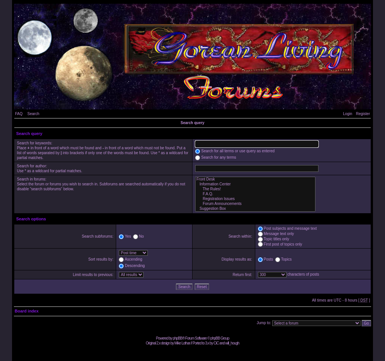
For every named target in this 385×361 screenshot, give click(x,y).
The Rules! (255, 189)
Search (33, 114)
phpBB (177, 338)
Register (363, 114)
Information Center (255, 184)
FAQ (19, 114)
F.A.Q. (255, 194)
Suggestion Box (255, 208)
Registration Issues (255, 199)
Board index (27, 311)
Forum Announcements (255, 204)
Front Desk (255, 179)
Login (347, 114)
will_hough (232, 343)
